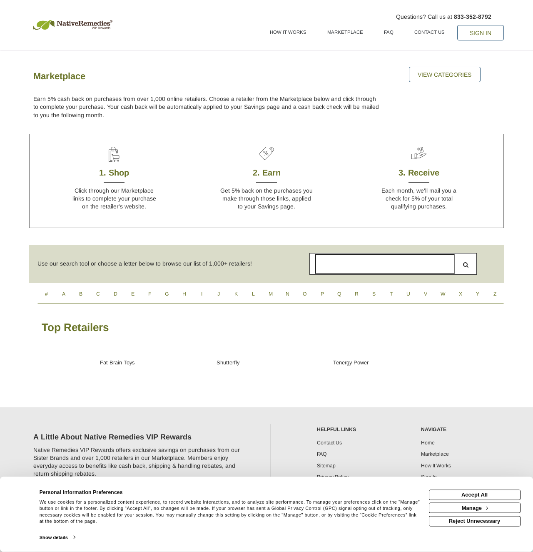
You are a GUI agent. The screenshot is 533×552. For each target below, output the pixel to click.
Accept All (474, 495)
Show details (54, 537)
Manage (475, 507)
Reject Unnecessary (475, 521)
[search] (466, 264)
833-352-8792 (472, 16)
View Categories (444, 74)
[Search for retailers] (385, 264)
